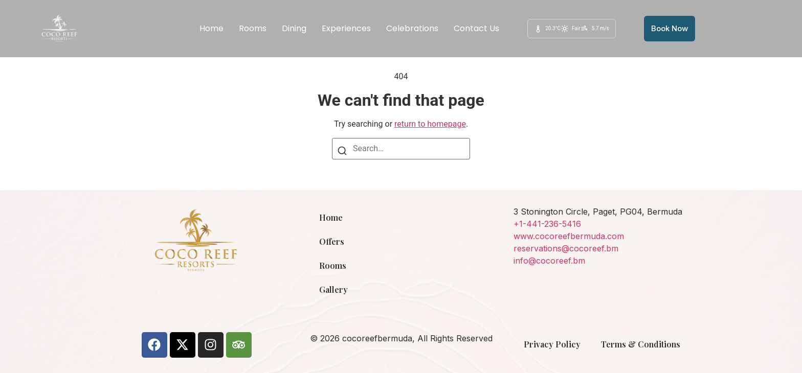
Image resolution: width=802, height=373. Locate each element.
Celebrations (412, 28)
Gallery (333, 289)
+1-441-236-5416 (547, 224)
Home (211, 28)
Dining (294, 28)
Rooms (252, 28)
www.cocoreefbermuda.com (569, 236)
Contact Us (476, 28)
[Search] (342, 152)
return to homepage (430, 124)
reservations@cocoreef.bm (566, 248)
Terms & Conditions (640, 344)
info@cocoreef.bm (549, 260)
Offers (331, 241)
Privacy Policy (552, 344)
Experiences (346, 28)
